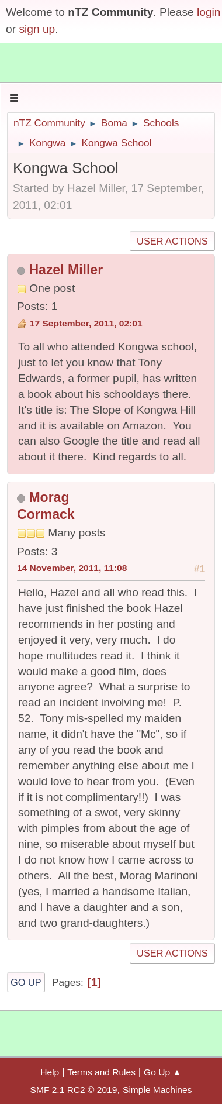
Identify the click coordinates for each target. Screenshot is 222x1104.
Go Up (26, 982)
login (209, 12)
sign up (37, 29)
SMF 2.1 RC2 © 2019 (73, 1090)
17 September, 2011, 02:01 (86, 323)
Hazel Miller (66, 269)
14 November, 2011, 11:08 (72, 568)
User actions (172, 241)
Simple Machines (157, 1090)
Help (49, 1072)
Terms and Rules (101, 1072)
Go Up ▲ (163, 1072)
